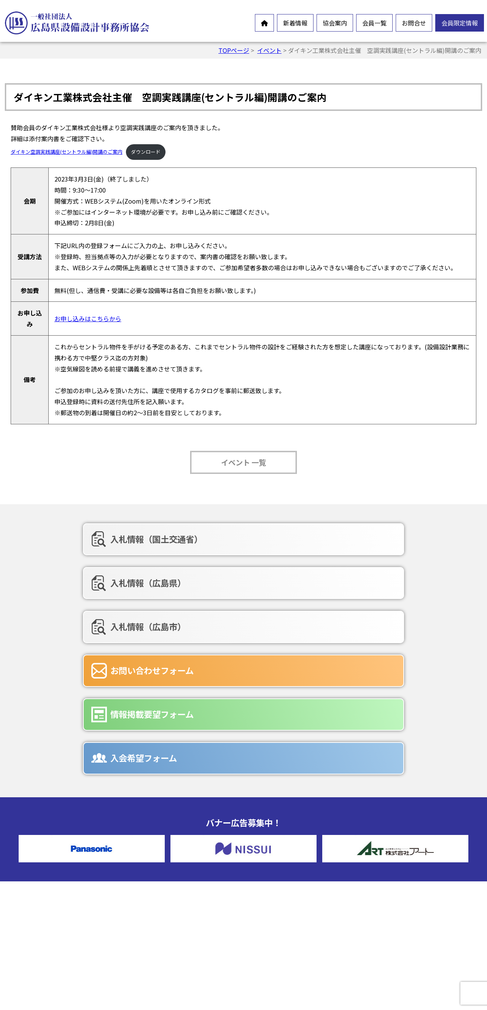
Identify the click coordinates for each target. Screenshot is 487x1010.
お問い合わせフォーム (85, 578)
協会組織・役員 (165, 913)
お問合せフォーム (290, 905)
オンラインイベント (49, 885)
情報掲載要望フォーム (239, 578)
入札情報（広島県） (235, 539)
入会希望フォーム (385, 578)
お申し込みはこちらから (87, 318)
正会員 (275, 852)
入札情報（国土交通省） (90, 539)
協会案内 (335, 22)
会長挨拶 (156, 865)
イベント (269, 50)
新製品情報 (37, 897)
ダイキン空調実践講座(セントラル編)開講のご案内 (67, 151)
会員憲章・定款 (165, 877)
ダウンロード (146, 151)
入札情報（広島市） (389, 539)
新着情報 (295, 22)
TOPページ (233, 50)
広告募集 (278, 941)
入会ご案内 (159, 938)
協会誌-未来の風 (166, 925)
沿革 (150, 901)
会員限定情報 (459, 22)
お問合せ (414, 22)
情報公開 (156, 889)
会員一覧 (374, 22)
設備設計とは (162, 852)
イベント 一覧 (243, 462)
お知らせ (34, 873)
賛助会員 (278, 865)
